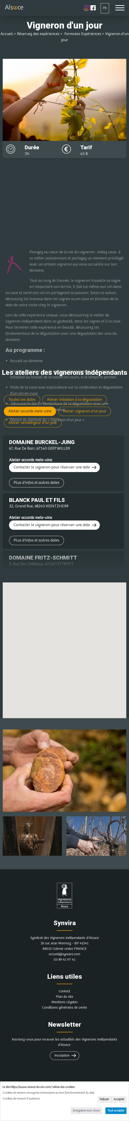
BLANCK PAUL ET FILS (37, 500)
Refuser (104, 1099)
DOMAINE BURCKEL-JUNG (42, 442)
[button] (76, 628)
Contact (64, 991)
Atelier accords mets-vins (29, 411)
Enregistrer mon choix (86, 1110)
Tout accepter (116, 1110)
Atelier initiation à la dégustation (74, 399)
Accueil (6, 34)
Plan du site (64, 997)
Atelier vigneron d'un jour (84, 411)
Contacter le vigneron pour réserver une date (52, 467)
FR (105, 8)
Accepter (119, 1099)
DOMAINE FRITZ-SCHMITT (43, 558)
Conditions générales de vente (64, 1007)
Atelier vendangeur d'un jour (32, 422)
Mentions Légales (64, 1002)
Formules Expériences (82, 34)
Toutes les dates (22, 399)
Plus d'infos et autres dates (36, 482)
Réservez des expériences (38, 34)
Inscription (62, 1055)
